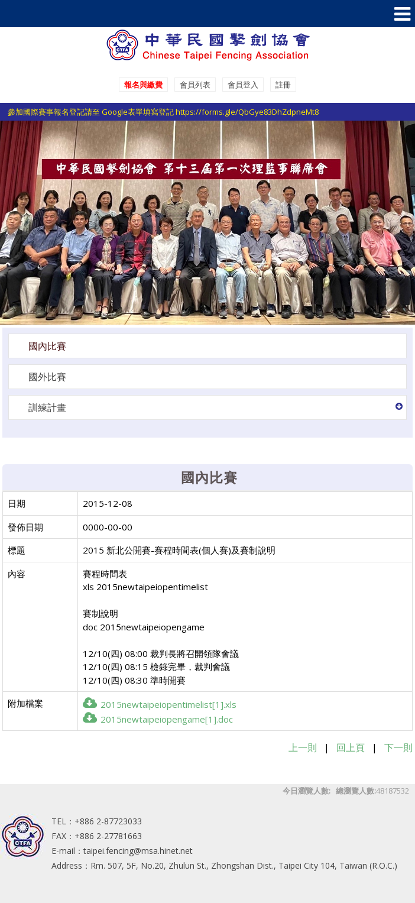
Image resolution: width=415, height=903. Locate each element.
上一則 (302, 747)
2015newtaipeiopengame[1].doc (158, 719)
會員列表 (195, 84)
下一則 (398, 747)
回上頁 (350, 747)
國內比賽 (47, 345)
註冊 (283, 84)
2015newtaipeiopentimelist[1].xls (159, 704)
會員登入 (243, 84)
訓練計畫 (47, 407)
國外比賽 (47, 376)
